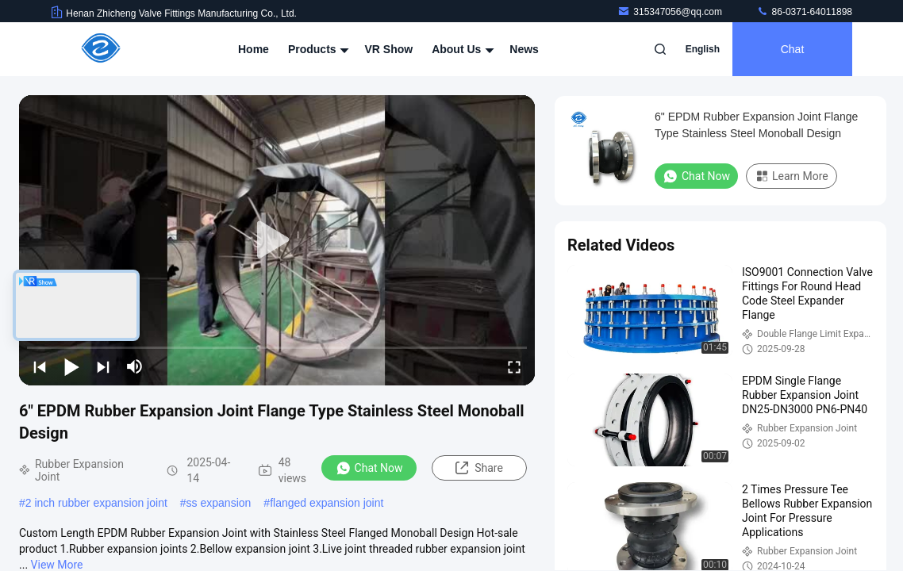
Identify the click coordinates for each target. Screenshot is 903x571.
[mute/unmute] (135, 366)
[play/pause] (71, 366)
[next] (103, 366)
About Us (461, 49)
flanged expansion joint (326, 502)
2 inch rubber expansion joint (96, 502)
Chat (793, 49)
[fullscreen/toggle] (514, 366)
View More (57, 564)
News (524, 49)
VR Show (388, 49)
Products (317, 49)
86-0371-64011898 (804, 11)
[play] (277, 240)
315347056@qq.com (670, 11)
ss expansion (219, 502)
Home (253, 49)
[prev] (40, 366)
